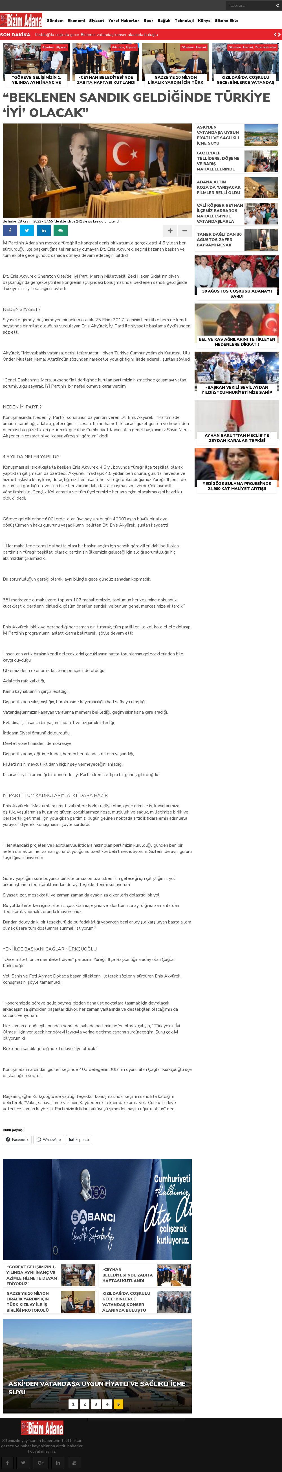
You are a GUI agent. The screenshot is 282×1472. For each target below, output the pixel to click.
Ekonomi (76, 20)
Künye (204, 20)
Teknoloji (184, 20)
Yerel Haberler (124, 20)
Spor (148, 20)
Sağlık (164, 20)
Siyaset (96, 20)
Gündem (55, 20)
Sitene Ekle (227, 20)
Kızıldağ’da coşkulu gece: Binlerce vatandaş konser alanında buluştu (96, 37)
